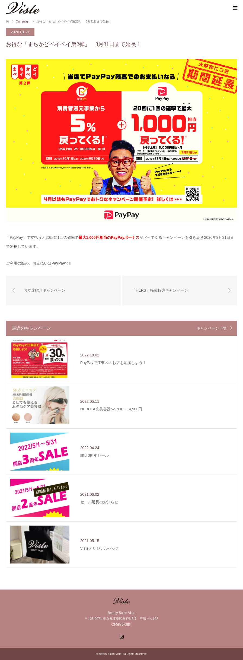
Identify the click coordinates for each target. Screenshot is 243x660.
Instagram (121, 636)
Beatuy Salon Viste (109, 653)
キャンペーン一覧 (211, 328)
